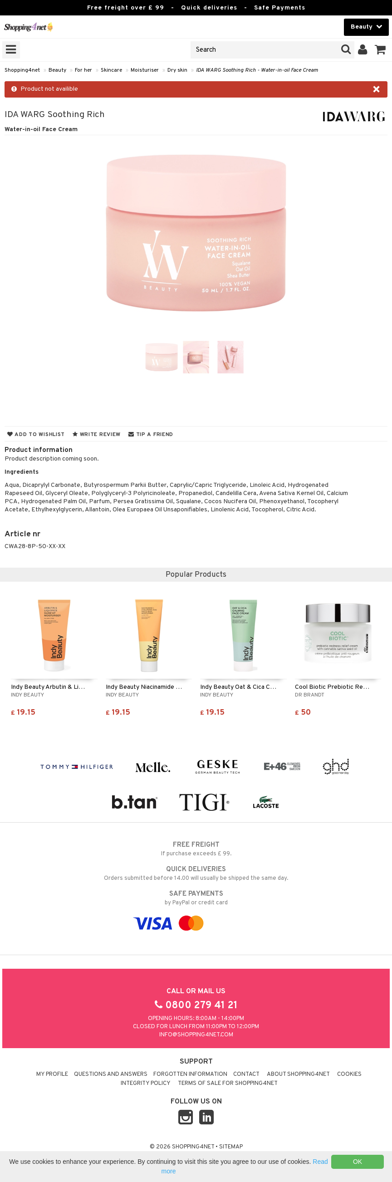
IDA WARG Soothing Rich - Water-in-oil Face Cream (257, 70)
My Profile (52, 1074)
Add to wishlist (36, 434)
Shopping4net (22, 70)
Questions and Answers (110, 1074)
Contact (246, 1074)
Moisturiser (145, 70)
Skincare (111, 70)
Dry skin (177, 70)
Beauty (57, 70)
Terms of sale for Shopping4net (228, 1083)
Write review (97, 434)
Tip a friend (150, 434)
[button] (380, 50)
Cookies (349, 1074)
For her (83, 70)
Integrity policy (146, 1083)
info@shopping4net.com (196, 1035)
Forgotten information (190, 1074)
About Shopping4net (298, 1074)
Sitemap (231, 1147)
